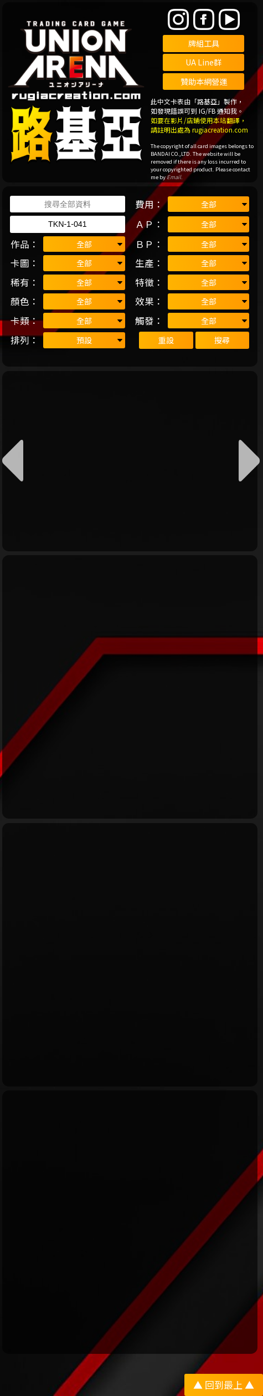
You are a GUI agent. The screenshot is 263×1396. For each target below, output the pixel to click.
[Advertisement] (131, 687)
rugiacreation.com (220, 129)
